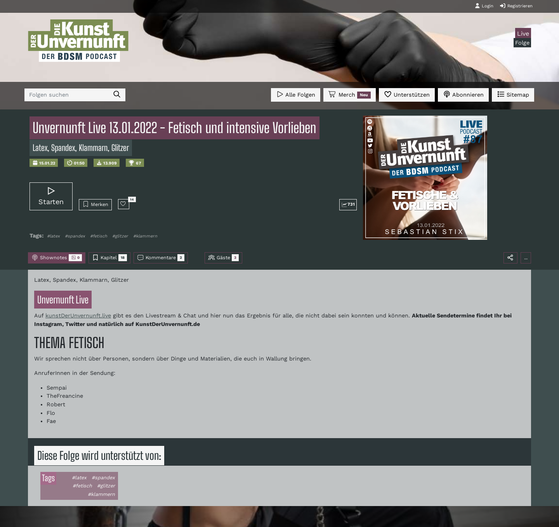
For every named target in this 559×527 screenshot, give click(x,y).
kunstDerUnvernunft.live (78, 315)
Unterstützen (407, 94)
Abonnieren (463, 94)
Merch (349, 95)
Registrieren (516, 6)
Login (484, 6)
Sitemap (513, 94)
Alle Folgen (295, 94)
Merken (95, 204)
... (526, 257)
